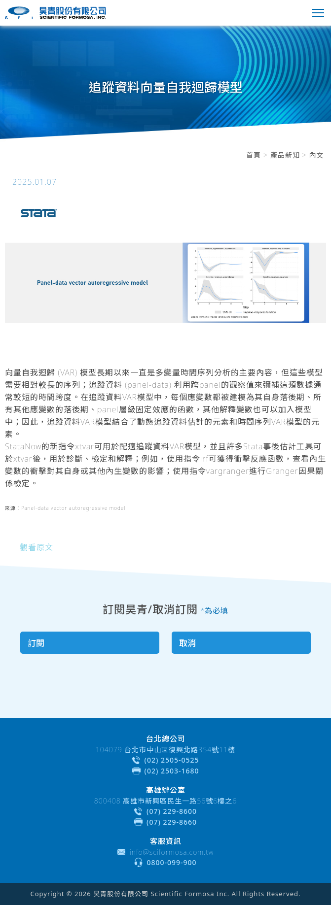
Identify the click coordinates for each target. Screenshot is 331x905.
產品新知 (285, 155)
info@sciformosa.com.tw (172, 852)
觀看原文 (36, 547)
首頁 (253, 155)
